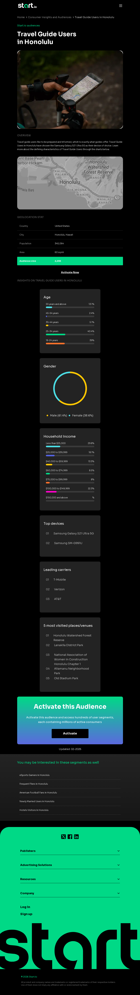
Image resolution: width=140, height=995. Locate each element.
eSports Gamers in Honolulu (34, 775)
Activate (70, 733)
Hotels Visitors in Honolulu (33, 810)
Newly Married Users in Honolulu (36, 801)
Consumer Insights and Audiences (49, 17)
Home (21, 17)
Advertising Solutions (36, 865)
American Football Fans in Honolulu (38, 792)
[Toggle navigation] (120, 5)
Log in (25, 907)
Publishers (27, 851)
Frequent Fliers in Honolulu (33, 783)
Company (27, 893)
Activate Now (70, 272)
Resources (28, 879)
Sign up (26, 914)
